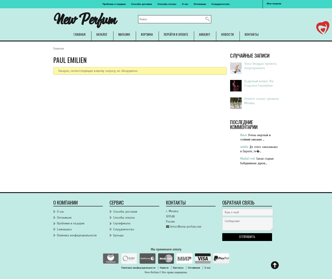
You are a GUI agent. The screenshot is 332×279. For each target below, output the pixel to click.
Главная (80, 34)
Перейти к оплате (176, 34)
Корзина (147, 34)
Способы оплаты (166, 4)
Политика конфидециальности (77, 235)
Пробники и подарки (114, 4)
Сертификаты (121, 223)
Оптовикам (200, 4)
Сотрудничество (220, 4)
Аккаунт (204, 34)
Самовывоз (64, 229)
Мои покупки (274, 3)
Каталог (101, 34)
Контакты (251, 34)
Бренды (118, 235)
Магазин (124, 34)
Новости (227, 34)
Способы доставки (141, 4)
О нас (185, 4)
